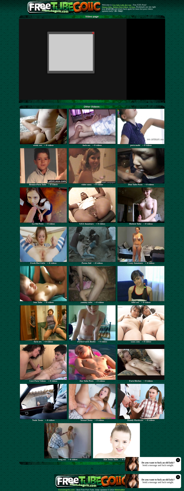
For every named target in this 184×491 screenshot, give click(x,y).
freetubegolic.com (66, 490)
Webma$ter (120, 490)
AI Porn (132, 7)
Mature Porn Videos (120, 7)
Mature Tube (107, 7)
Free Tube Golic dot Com (121, 5)
